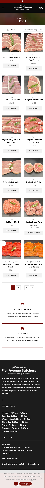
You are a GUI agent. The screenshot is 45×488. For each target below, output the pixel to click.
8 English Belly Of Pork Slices (33, 58)
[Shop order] (33, 30)
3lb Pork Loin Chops (11, 57)
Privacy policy (25, 484)
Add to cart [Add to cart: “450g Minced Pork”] (11, 230)
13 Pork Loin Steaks (11, 100)
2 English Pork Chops (34, 100)
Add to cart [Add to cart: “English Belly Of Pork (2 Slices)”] (11, 151)
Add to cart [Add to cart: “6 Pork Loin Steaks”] (11, 190)
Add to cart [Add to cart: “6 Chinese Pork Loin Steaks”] (11, 275)
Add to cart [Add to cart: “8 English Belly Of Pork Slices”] (34, 68)
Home (19, 18)
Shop (25, 18)
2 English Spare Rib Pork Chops (33, 141)
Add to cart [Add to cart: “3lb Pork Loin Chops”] (11, 65)
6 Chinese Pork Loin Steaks (11, 265)
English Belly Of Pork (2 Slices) (11, 141)
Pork (11, 55)
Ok (16, 484)
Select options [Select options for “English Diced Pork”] (34, 233)
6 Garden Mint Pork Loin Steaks (33, 265)
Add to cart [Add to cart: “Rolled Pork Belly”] (34, 190)
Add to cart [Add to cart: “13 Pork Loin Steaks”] (11, 108)
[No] (41, 479)
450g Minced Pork (11, 222)
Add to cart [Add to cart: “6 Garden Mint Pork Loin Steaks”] (34, 275)
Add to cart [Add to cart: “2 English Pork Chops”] (34, 108)
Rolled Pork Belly (33, 182)
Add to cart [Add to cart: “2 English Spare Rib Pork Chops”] (34, 151)
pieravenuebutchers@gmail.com (23, 464)
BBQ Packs (9, 262)
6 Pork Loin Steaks (11, 182)
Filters (11, 30)
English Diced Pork (34, 222)
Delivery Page (31, 340)
